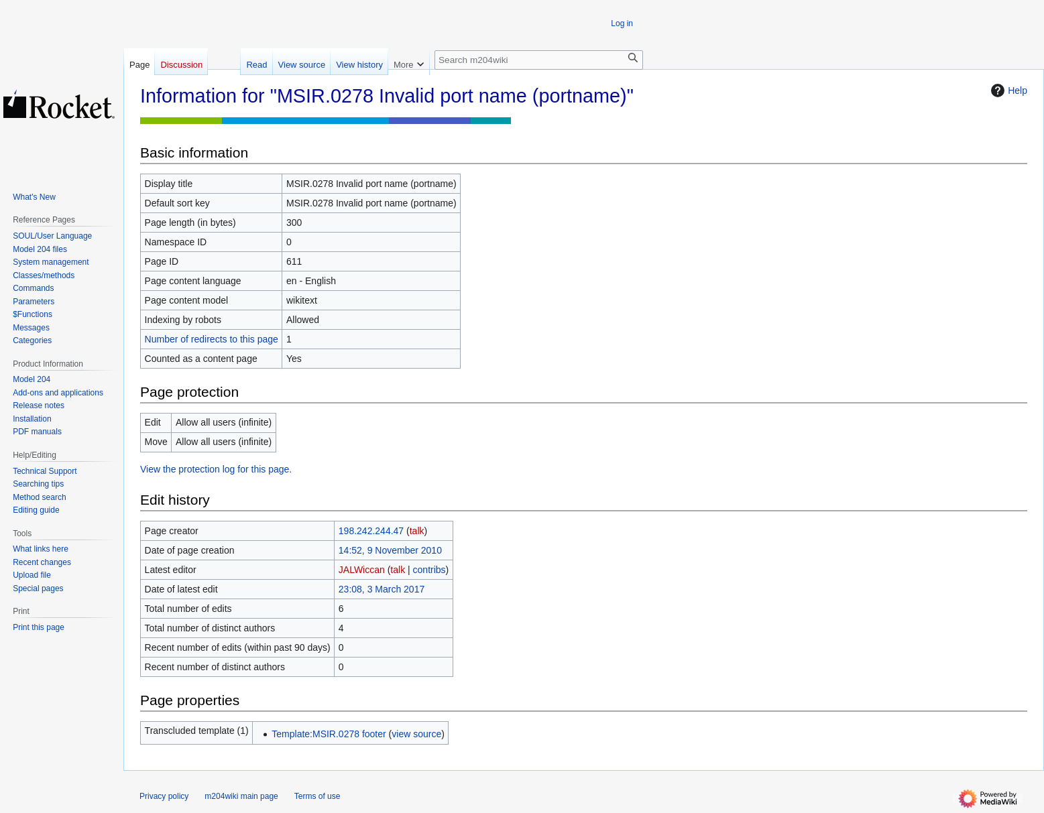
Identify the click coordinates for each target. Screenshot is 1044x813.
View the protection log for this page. (216, 469)
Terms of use (317, 796)
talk (417, 530)
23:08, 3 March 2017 (381, 589)
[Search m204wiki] (538, 60)
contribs (429, 569)
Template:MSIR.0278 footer (329, 734)
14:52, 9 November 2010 (390, 550)
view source (416, 734)
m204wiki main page (241, 796)
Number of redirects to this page (211, 339)
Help (1007, 90)
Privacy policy (163, 796)
